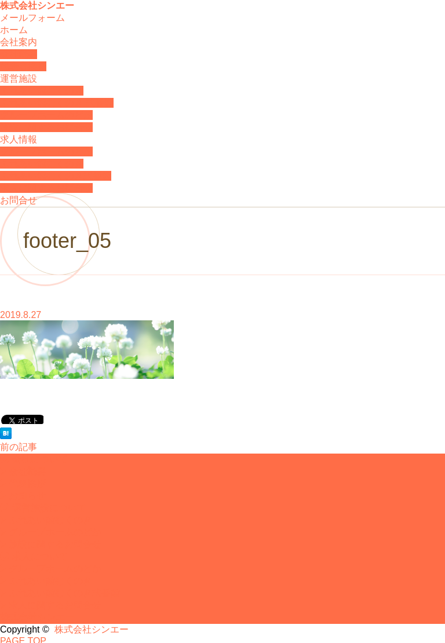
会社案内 (18, 42)
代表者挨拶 (23, 66)
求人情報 (18, 139)
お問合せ (18, 200)
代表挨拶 (23, 483)
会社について (34, 459)
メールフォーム (32, 18)
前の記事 (18, 447)
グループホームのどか (46, 115)
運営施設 (18, 78)
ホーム (14, 30)
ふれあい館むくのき (41, 91)
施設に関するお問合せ (46, 127)
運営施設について (43, 508)
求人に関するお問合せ (46, 188)
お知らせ (23, 495)
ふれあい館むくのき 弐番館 (57, 103)
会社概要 (18, 54)
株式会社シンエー (37, 5)
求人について (34, 556)
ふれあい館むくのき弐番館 (55, 176)
